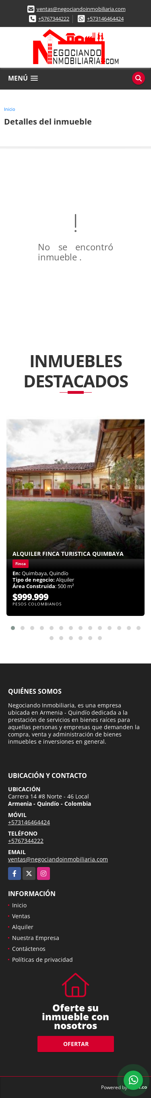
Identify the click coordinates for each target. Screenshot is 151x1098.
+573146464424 (105, 18)
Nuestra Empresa (35, 938)
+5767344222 (53, 18)
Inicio (9, 109)
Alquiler (22, 927)
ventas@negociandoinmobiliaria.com (81, 8)
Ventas (21, 916)
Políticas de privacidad (42, 959)
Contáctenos (29, 948)
